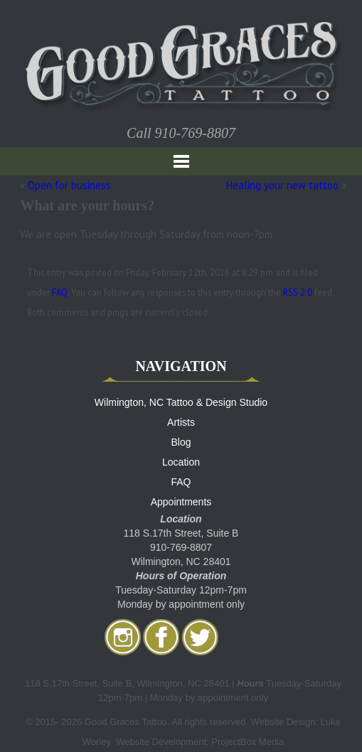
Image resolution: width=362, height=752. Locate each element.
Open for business (69, 185)
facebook (161, 636)
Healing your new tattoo (282, 185)
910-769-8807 (195, 133)
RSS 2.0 (297, 292)
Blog (181, 442)
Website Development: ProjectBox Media (200, 741)
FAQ (60, 292)
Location (181, 462)
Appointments (181, 501)
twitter (199, 636)
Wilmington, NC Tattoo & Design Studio (181, 402)
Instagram (123, 636)
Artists (181, 422)
